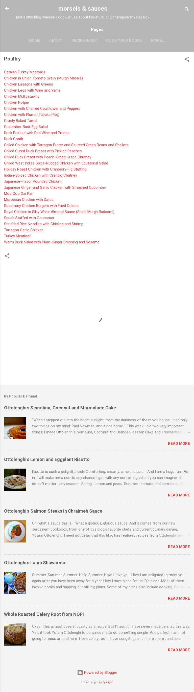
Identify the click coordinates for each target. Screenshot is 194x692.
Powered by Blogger (97, 672)
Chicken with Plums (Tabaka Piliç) (31, 114)
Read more (179, 443)
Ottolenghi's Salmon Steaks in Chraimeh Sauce (53, 511)
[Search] (187, 10)
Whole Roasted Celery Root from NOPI (44, 614)
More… (158, 40)
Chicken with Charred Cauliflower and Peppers (42, 108)
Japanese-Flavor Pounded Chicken (33, 181)
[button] (187, 60)
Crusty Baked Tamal (20, 120)
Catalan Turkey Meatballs (24, 72)
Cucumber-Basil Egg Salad (26, 126)
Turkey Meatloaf (18, 236)
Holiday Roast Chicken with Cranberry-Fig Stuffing (45, 169)
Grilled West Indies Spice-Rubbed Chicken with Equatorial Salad (56, 163)
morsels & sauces (82, 8)
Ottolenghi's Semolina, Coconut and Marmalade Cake (60, 407)
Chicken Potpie (16, 102)
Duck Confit (13, 139)
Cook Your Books (124, 40)
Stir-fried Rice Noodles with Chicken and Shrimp (43, 224)
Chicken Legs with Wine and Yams (32, 90)
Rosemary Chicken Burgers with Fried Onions (41, 205)
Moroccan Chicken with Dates (29, 199)
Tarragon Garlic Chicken (23, 230)
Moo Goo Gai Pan (18, 193)
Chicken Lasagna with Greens (28, 84)
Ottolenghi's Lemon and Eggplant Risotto (47, 459)
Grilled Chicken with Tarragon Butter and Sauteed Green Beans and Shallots (66, 145)
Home (34, 40)
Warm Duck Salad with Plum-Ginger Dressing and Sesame (52, 242)
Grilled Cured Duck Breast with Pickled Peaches (43, 151)
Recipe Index (84, 40)
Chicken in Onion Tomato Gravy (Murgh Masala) (43, 78)
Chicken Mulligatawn (21, 96)
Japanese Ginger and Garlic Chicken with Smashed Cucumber (55, 187)
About (55, 40)
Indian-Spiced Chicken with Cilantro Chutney (40, 175)
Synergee (108, 682)
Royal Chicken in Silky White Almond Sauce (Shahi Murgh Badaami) (59, 211)
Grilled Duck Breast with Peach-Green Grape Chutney (47, 157)
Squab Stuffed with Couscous (29, 218)
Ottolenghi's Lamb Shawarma (34, 562)
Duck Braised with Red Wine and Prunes (36, 133)
